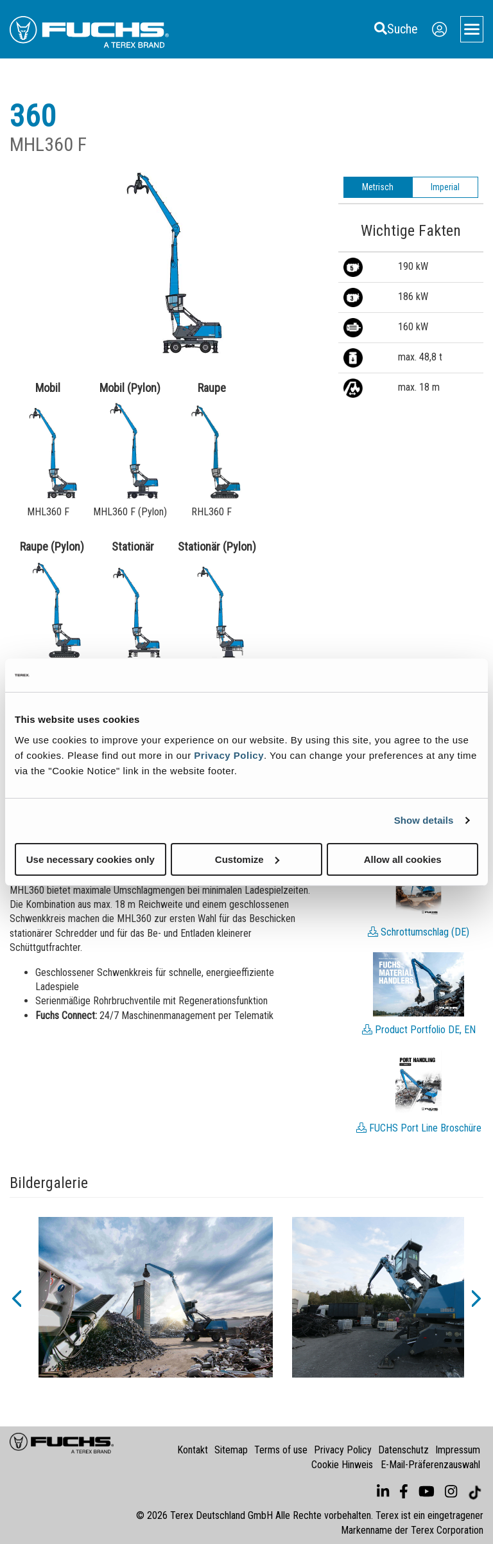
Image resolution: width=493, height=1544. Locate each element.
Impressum (457, 1450)
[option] (155, 1297)
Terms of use (280, 1450)
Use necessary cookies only (90, 858)
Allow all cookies (403, 858)
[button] (16, 1297)
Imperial (445, 187)
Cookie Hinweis (342, 1465)
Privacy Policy (229, 754)
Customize (247, 858)
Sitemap (231, 1450)
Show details (424, 820)
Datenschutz (403, 1450)
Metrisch (378, 187)
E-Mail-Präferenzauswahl (430, 1465)
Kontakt (192, 1450)
